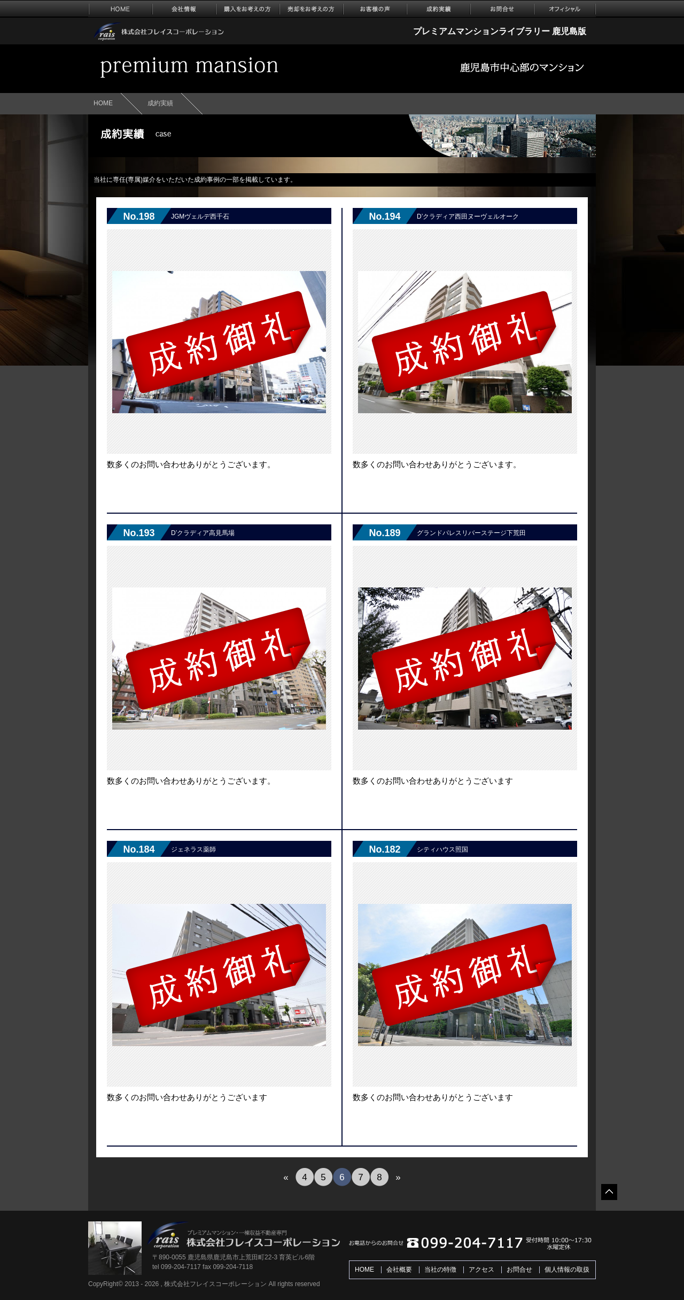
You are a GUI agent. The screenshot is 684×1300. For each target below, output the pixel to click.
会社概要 (399, 1269)
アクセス (481, 1269)
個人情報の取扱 (567, 1269)
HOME (103, 103)
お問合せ (519, 1269)
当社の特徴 (440, 1269)
